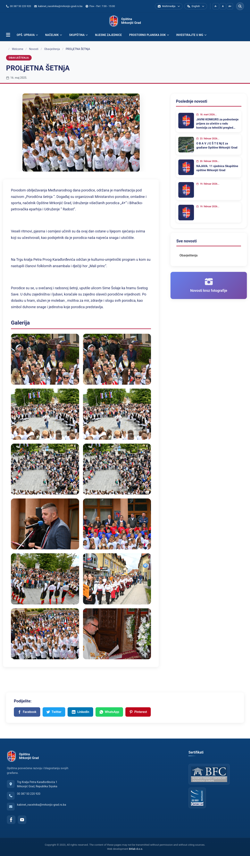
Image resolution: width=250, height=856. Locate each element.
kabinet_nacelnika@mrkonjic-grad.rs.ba (41, 804)
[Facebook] (11, 819)
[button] (8, 35)
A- (216, 6)
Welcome (17, 49)
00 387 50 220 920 (28, 793)
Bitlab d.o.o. (136, 849)
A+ (230, 6)
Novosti (33, 49)
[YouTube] (22, 819)
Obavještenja (52, 49)
